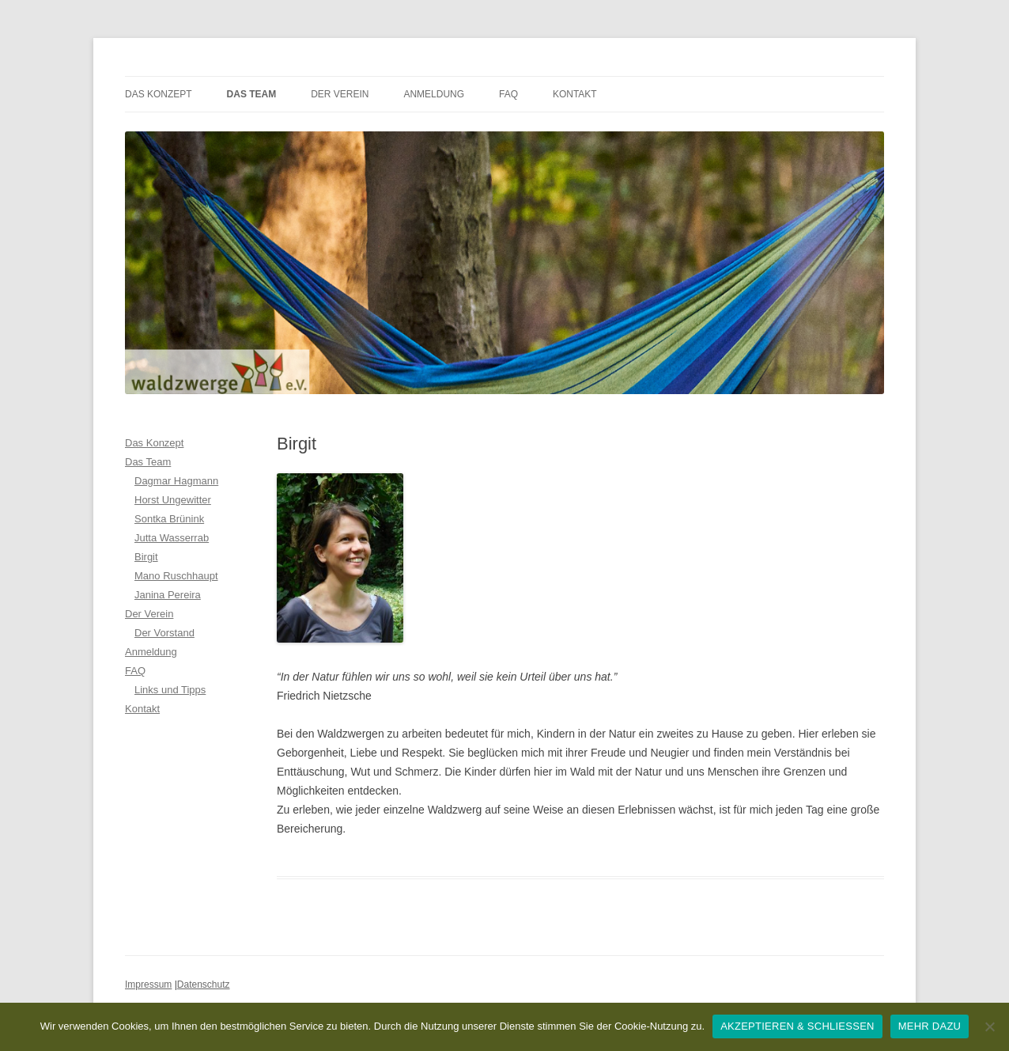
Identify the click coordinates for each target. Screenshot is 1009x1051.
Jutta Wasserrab (171, 538)
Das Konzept (158, 94)
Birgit (146, 557)
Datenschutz (203, 984)
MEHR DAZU (930, 1026)
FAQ (508, 94)
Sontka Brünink (169, 519)
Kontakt (575, 94)
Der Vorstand (164, 633)
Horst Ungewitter (172, 500)
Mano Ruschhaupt (176, 576)
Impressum (148, 984)
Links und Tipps (170, 690)
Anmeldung (433, 94)
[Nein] (989, 1026)
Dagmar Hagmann (176, 481)
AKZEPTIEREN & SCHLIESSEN (797, 1026)
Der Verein (339, 94)
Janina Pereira (167, 595)
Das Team (252, 94)
